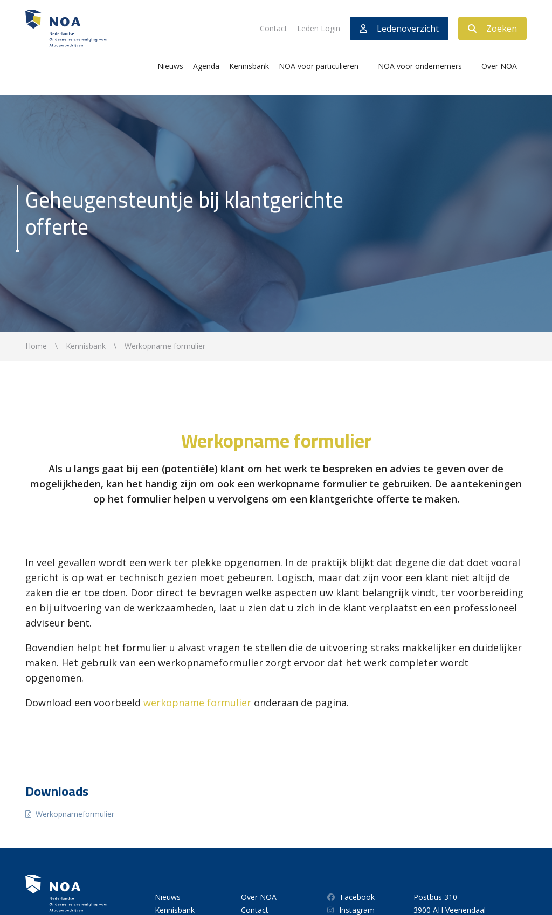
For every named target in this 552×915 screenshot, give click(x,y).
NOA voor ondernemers (420, 66)
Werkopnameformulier (75, 814)
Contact (273, 28)
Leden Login (318, 28)
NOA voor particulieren (318, 66)
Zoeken (492, 29)
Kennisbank (249, 66)
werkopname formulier (197, 702)
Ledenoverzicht (399, 29)
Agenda (206, 66)
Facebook (351, 897)
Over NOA (499, 66)
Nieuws (170, 66)
